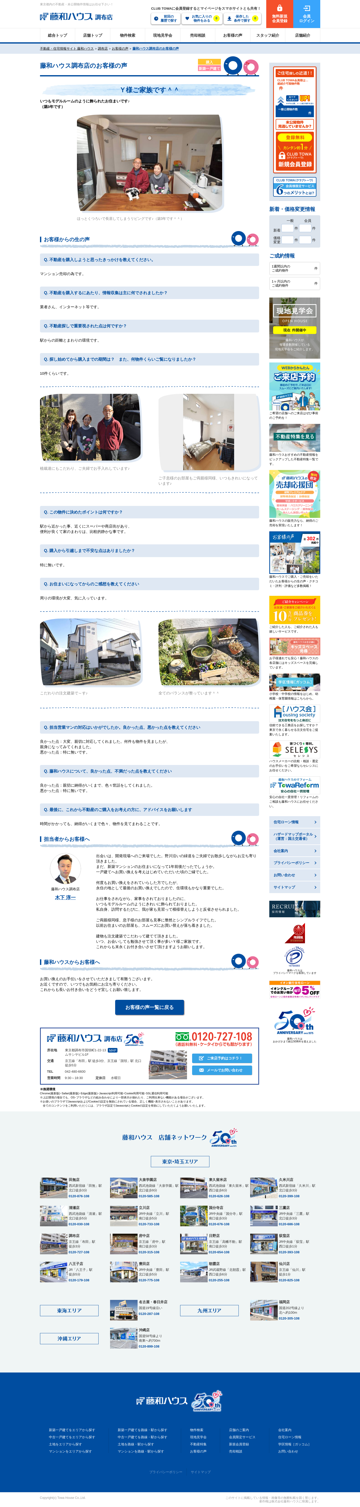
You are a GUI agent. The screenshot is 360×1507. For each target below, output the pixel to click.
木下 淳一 (65, 897)
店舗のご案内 (239, 1430)
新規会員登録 (239, 1444)
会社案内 (284, 1430)
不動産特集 (198, 1444)
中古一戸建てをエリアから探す (72, 1437)
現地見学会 (198, 1437)
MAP (112, 1050)
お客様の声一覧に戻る (149, 1007)
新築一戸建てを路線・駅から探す (142, 1430)
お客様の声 (120, 48)
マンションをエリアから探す (70, 1451)
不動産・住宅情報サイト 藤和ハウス (67, 48)
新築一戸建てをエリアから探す (72, 1430)
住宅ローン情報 (289, 1437)
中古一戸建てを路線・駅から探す (142, 1437)
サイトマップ (201, 1472)
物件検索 (196, 1430)
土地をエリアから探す (65, 1444)
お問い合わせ (288, 1451)
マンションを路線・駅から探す (141, 1451)
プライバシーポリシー (165, 1472)
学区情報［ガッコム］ (294, 1444)
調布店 (103, 48)
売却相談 (235, 1451)
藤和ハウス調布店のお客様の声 (155, 48)
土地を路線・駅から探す (136, 1444)
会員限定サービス (242, 1437)
